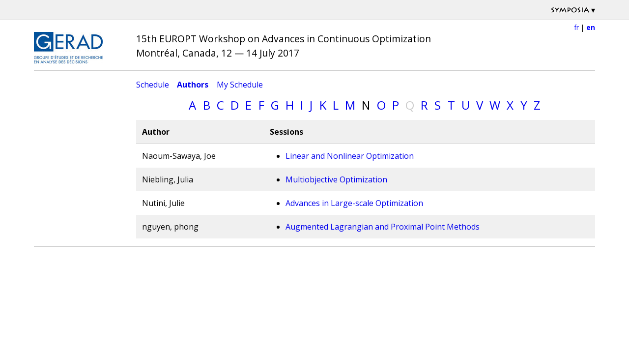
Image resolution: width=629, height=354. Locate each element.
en (590, 27)
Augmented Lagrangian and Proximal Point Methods (383, 226)
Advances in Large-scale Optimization (354, 203)
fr (576, 27)
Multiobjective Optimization (336, 179)
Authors (192, 84)
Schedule (152, 84)
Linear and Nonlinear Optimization (350, 155)
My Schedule (240, 84)
